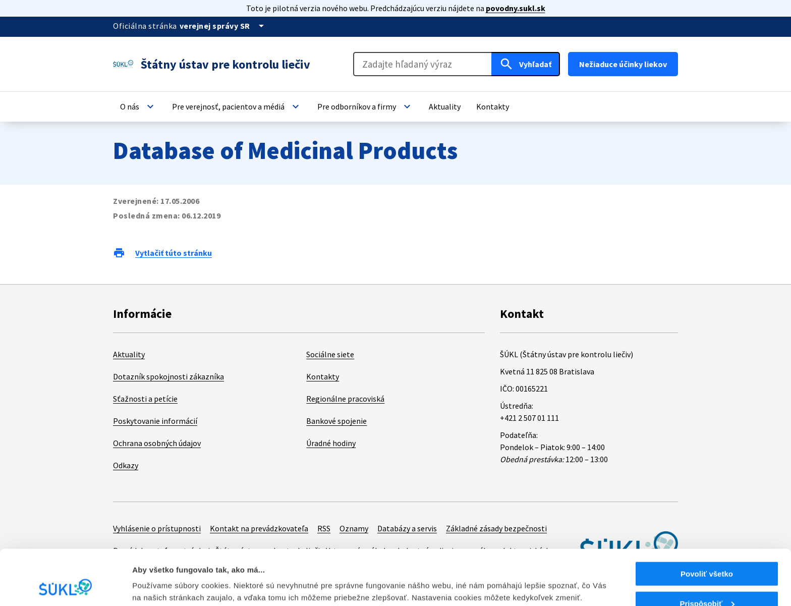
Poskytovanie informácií (155, 421)
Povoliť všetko (707, 522)
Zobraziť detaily (161, 573)
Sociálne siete (330, 354)
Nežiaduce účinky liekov (623, 64)
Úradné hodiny (331, 443)
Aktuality (129, 354)
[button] (138, 106)
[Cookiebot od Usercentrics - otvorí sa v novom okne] (65, 586)
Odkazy (125, 465)
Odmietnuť (706, 581)
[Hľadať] (525, 64)
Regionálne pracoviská (345, 399)
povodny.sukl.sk (515, 8)
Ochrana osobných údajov (157, 443)
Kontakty (322, 376)
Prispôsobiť (707, 551)
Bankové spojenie (336, 421)
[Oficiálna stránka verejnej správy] (223, 26)
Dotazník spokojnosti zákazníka (168, 376)
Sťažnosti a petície (145, 399)
